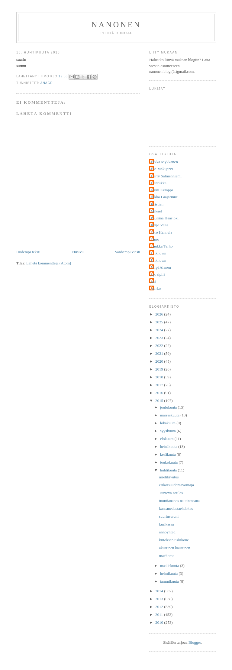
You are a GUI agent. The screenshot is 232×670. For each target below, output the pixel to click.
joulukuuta (169, 407)
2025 (159, 322)
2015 (159, 400)
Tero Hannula (161, 232)
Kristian (157, 204)
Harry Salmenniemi (166, 176)
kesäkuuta (168, 454)
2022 (159, 345)
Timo (155, 239)
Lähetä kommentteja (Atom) (48, 263)
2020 (159, 361)
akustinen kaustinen (174, 547)
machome (166, 555)
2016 (159, 392)
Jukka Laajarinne (164, 197)
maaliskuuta (170, 565)
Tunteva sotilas (171, 492)
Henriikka (158, 183)
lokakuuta (168, 423)
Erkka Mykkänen (164, 162)
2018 (159, 377)
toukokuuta (169, 462)
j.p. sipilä (158, 274)
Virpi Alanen (161, 267)
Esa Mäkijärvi (162, 169)
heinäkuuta (169, 446)
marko (156, 288)
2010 (159, 622)
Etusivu (78, 252)
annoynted (167, 532)
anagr (46, 83)
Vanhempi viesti (127, 252)
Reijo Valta (159, 225)
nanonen (116, 24)
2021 (159, 353)
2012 (159, 606)
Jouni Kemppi (162, 190)
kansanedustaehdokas (176, 508)
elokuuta (167, 438)
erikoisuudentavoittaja (176, 485)
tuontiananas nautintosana (179, 500)
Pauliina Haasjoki (165, 218)
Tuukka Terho (161, 246)
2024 (159, 330)
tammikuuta (170, 581)
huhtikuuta (169, 470)
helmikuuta (169, 573)
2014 (159, 591)
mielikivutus (169, 477)
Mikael (156, 211)
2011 (159, 614)
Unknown (158, 253)
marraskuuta (170, 415)
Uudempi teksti (28, 252)
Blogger (194, 642)
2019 (159, 369)
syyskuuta (168, 431)
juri (153, 281)
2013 (159, 599)
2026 (159, 314)
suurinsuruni (169, 516)
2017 (159, 385)
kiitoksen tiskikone (174, 540)
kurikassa (166, 524)
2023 (159, 337)
